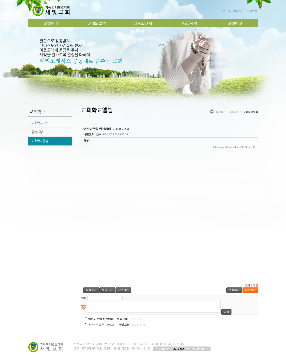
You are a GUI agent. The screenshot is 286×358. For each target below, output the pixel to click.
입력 (226, 311)
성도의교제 (143, 23)
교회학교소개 (40, 123)
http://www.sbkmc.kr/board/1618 (230, 146)
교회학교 (235, 23)
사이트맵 (252, 11)
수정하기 (234, 290)
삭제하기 (250, 290)
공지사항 (37, 132)
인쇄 (248, 285)
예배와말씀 (97, 23)
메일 (255, 285)
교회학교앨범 (40, 141)
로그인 (226, 11)
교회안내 (50, 23)
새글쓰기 (107, 290)
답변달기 (123, 290)
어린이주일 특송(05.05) (101, 324)
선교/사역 (189, 23)
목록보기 (91, 290)
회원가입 (238, 11)
